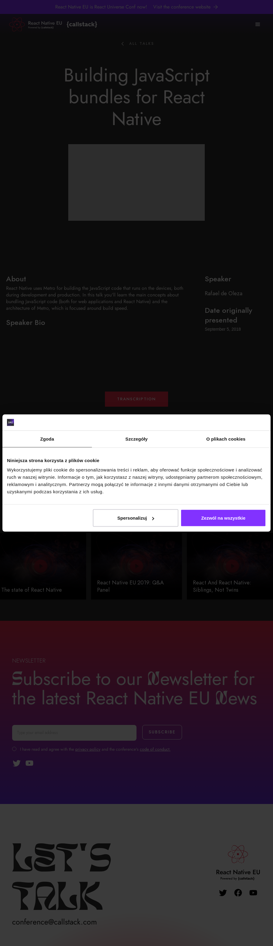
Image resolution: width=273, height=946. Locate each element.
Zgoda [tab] (47, 438)
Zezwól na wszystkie (223, 518)
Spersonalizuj (135, 518)
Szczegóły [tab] (136, 438)
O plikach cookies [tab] (225, 438)
